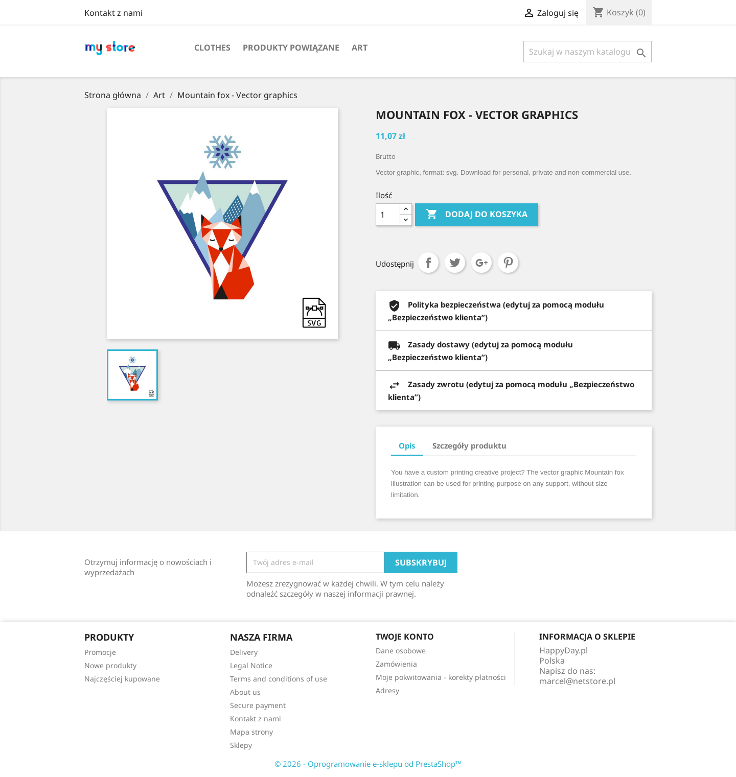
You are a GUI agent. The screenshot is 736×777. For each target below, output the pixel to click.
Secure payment (258, 705)
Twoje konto (405, 636)
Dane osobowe (401, 650)
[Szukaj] (587, 51)
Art (359, 47)
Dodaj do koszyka (476, 214)
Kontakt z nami (113, 12)
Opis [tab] (407, 445)
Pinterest (508, 262)
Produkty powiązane (291, 47)
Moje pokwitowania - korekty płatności (441, 677)
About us (245, 692)
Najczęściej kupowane (122, 679)
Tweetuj (455, 262)
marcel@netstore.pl (577, 681)
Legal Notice (251, 665)
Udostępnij (428, 262)
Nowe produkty (110, 665)
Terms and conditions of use (278, 679)
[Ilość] (388, 214)
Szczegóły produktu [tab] (469, 445)
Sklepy (241, 745)
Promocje (100, 652)
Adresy (387, 690)
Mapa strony (251, 732)
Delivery (244, 652)
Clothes (212, 47)
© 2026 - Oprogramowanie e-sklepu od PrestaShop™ (368, 764)
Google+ (481, 262)
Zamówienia (396, 664)
